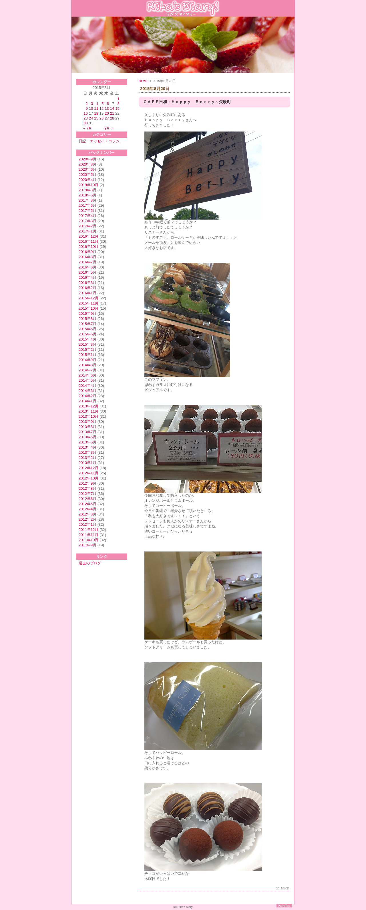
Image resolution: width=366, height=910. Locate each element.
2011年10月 (88, 540)
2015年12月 (88, 298)
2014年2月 (87, 396)
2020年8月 (87, 164)
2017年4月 (87, 216)
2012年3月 (87, 514)
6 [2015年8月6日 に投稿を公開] (108, 103)
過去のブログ (90, 563)
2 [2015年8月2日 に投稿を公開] (87, 103)
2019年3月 (87, 190)
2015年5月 (87, 334)
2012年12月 (88, 468)
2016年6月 (87, 267)
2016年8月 (87, 257)
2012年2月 (87, 519)
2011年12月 (88, 529)
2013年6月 (87, 437)
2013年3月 (87, 452)
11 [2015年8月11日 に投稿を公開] (96, 108)
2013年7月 (87, 432)
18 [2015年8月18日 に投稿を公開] (96, 113)
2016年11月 (88, 241)
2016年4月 (87, 277)
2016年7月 (87, 262)
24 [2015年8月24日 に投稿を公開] (91, 118)
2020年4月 (87, 180)
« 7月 (87, 128)
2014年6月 (87, 375)
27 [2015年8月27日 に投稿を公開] (107, 118)
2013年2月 (87, 457)
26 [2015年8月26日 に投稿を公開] (102, 118)
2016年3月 (87, 282)
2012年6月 (87, 499)
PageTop (284, 905)
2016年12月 (88, 236)
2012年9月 (87, 483)
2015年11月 (88, 303)
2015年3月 (87, 344)
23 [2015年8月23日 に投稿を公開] (85, 118)
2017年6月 (87, 205)
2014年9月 (87, 360)
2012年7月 (87, 493)
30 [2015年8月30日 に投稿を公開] (85, 123)
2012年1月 (87, 524)
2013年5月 (87, 442)
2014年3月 (87, 391)
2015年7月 (87, 324)
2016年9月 (87, 252)
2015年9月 (87, 313)
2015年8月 (87, 318)
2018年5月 (87, 195)
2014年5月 (87, 380)
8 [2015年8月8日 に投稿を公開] (118, 103)
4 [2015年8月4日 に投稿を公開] (97, 103)
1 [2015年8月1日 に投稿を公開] (118, 99)
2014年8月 (87, 365)
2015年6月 (87, 329)
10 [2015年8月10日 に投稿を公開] (91, 108)
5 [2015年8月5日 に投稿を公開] (103, 103)
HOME (144, 81)
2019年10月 (88, 185)
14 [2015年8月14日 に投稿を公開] (112, 108)
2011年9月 (87, 545)
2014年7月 (87, 370)
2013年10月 (88, 416)
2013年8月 (87, 427)
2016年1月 (87, 293)
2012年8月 (87, 488)
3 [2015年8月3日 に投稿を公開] (92, 103)
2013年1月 (87, 463)
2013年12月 (88, 406)
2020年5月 (87, 174)
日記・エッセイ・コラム (99, 141)
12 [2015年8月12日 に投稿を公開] (102, 108)
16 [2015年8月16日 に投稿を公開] (85, 113)
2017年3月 (87, 221)
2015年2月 (87, 349)
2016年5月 (87, 272)
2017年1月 (87, 231)
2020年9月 (87, 159)
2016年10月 (88, 246)
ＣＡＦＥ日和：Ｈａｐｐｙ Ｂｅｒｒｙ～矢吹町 (187, 102)
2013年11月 (88, 411)
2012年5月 (87, 504)
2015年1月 (87, 355)
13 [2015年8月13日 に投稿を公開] (107, 108)
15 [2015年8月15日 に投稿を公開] (117, 108)
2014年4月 (87, 385)
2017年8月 (87, 200)
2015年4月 (87, 339)
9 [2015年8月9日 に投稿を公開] (87, 108)
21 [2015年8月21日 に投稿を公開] (112, 113)
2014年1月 (87, 401)
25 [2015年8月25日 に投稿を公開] (96, 118)
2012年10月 (88, 478)
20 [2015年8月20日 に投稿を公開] (107, 113)
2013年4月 (87, 447)
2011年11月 (88, 535)
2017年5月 (87, 210)
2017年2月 (87, 226)
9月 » (108, 128)
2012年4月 (87, 509)
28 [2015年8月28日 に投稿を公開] (112, 118)
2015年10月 (88, 308)
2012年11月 (88, 473)
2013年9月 (87, 421)
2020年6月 (87, 169)
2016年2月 (87, 288)
